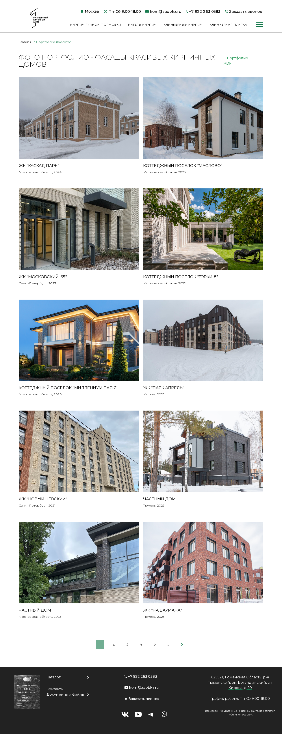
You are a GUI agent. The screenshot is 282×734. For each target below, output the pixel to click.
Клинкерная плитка (228, 24)
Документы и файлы (65, 694)
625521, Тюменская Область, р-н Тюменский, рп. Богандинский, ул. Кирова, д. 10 (240, 682)
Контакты (55, 689)
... (168, 644)
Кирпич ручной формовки (95, 24)
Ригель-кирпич (142, 24)
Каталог (53, 677)
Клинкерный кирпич (183, 24)
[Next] (182, 644)
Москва (92, 11)
